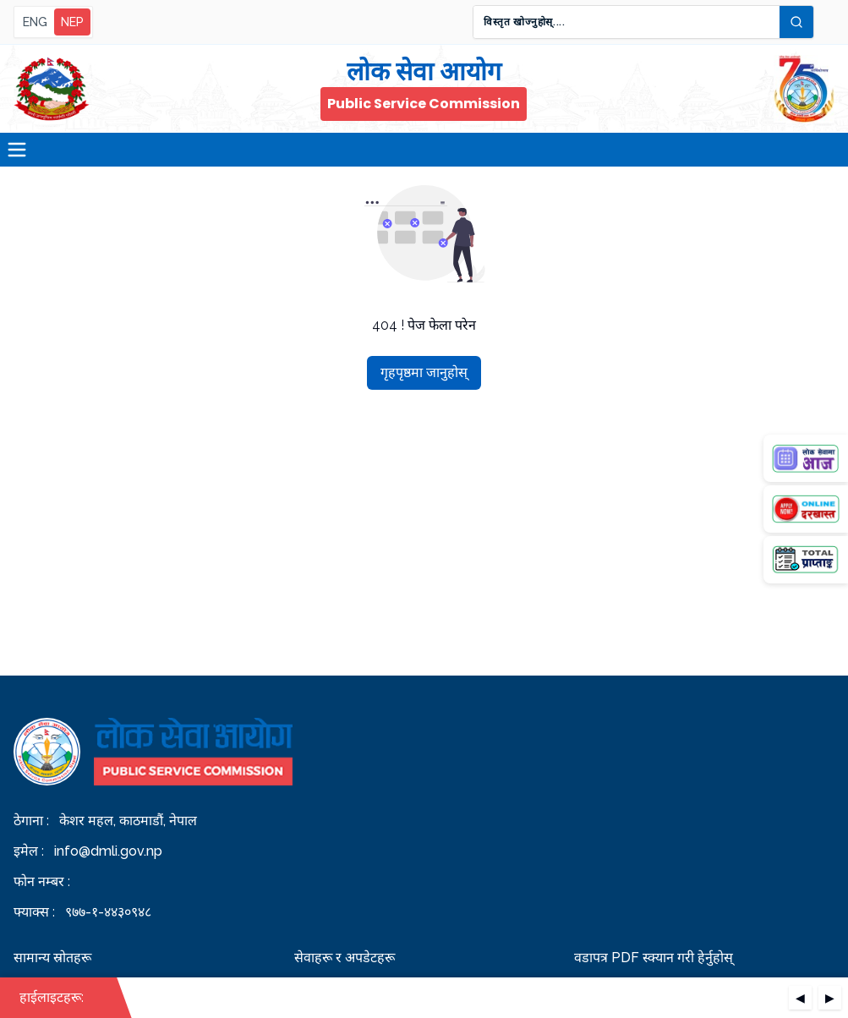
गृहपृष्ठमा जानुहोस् (424, 372)
